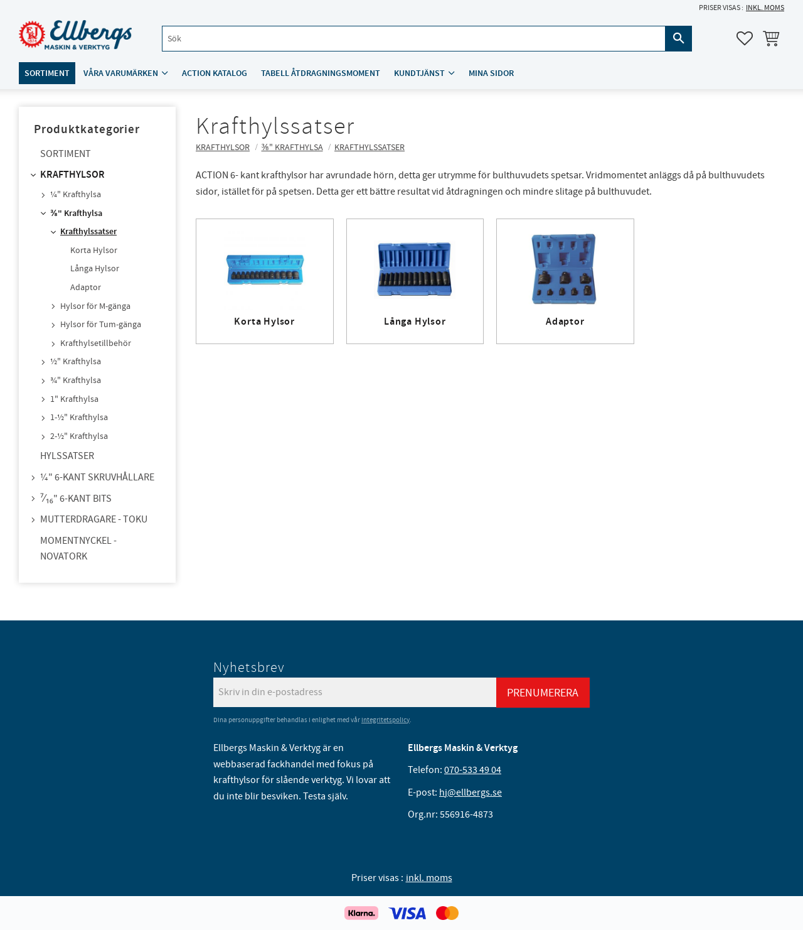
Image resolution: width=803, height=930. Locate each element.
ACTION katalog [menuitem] (214, 73)
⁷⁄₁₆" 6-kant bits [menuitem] (76, 498)
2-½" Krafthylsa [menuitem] (79, 436)
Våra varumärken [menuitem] (120, 73)
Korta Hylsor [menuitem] (93, 250)
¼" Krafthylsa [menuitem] (75, 194)
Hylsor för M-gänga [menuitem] (95, 306)
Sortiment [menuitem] (47, 73)
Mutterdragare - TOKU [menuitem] (93, 519)
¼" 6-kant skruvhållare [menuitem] (97, 477)
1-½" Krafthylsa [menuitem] (79, 417)
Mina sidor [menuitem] (491, 73)
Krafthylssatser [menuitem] (88, 231)
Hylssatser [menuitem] (67, 456)
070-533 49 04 (472, 770)
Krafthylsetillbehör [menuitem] (95, 343)
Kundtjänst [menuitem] (419, 73)
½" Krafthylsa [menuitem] (75, 361)
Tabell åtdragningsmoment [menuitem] (320, 73)
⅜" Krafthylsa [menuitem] (76, 213)
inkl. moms (765, 8)
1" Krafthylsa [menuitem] (74, 399)
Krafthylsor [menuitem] (72, 174)
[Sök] (679, 38)
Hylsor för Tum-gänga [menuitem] (100, 324)
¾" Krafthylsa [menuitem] (75, 380)
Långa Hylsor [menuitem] (94, 268)
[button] (744, 38)
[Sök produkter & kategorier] (414, 38)
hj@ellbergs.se (470, 792)
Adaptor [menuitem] (85, 287)
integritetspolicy (385, 720)
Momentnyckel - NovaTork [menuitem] (78, 548)
